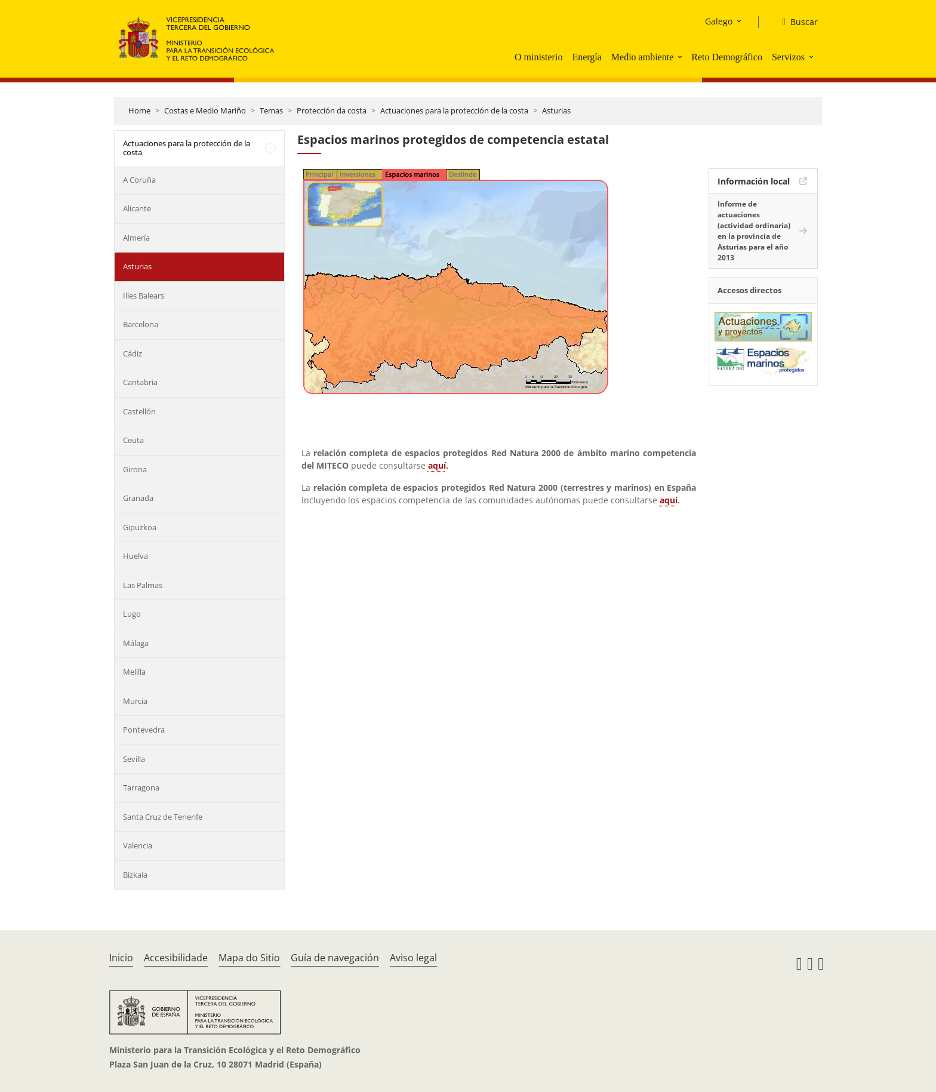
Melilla (134, 671)
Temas (271, 110)
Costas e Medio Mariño (205, 110)
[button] (681, 56)
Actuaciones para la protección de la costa (454, 110)
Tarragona (141, 787)
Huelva (135, 555)
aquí (437, 465)
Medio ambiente (642, 57)
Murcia (135, 701)
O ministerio (538, 57)
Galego (718, 21)
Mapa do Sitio (249, 957)
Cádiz (132, 353)
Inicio (121, 957)
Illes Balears (143, 295)
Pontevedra (144, 729)
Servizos (788, 57)
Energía (586, 57)
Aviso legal (413, 957)
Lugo (132, 613)
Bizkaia (135, 874)
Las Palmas (142, 585)
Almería (136, 237)
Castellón (139, 411)
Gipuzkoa (139, 527)
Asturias (556, 110)
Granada (138, 498)
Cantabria (140, 382)
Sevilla (134, 758)
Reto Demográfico (726, 57)
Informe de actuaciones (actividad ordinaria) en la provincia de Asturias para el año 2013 (754, 231)
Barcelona (140, 324)
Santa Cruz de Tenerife (162, 816)
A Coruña (139, 179)
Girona (135, 469)
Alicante (137, 208)
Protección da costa (332, 110)
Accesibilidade (176, 957)
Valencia (137, 845)
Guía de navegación (335, 957)
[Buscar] (795, 22)
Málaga (136, 643)
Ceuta (133, 440)
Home (139, 110)
